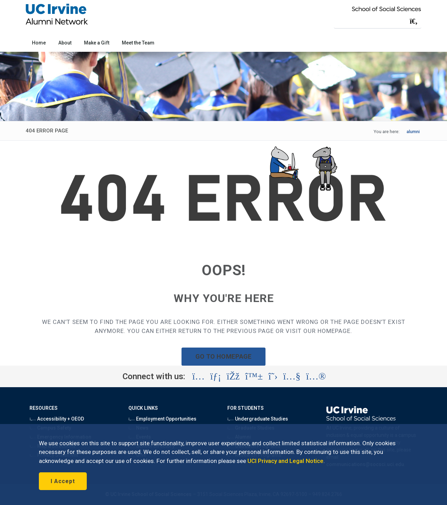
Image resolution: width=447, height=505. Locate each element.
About (64, 43)
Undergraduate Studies (257, 419)
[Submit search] (413, 21)
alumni (413, 131)
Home (39, 43)
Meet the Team (138, 43)
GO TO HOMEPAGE (223, 356)
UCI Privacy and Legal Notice (285, 460)
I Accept (63, 481)
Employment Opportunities (162, 419)
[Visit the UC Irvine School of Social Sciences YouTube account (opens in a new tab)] (292, 376)
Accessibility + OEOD (56, 419)
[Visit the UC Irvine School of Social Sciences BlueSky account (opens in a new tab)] (254, 376)
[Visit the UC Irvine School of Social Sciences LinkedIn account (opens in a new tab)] (215, 376)
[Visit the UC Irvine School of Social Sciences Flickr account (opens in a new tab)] (316, 376)
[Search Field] (377, 21)
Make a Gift (96, 43)
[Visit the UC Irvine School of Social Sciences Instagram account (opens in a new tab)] (198, 376)
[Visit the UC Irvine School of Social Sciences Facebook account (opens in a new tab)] (233, 376)
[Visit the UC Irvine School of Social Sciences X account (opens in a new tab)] (273, 376)
